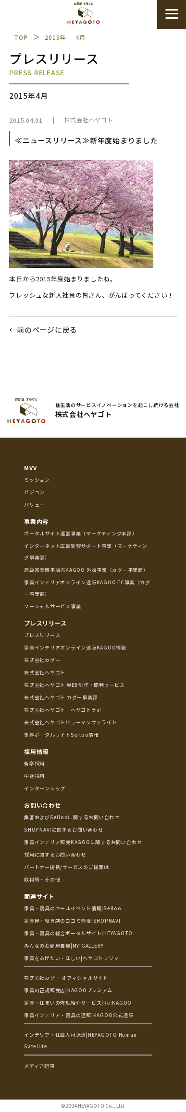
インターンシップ (44, 788)
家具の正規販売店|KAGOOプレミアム (68, 990)
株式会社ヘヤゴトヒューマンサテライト (70, 722)
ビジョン (34, 492)
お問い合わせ (42, 805)
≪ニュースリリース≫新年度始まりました (86, 140)
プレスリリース (45, 623)
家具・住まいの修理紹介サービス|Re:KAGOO (78, 1002)
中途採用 (34, 775)
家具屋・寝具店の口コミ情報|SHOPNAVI (72, 920)
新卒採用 (34, 763)
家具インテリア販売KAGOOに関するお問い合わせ (83, 842)
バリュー (34, 504)
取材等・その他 (42, 879)
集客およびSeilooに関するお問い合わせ (72, 817)
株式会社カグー (42, 659)
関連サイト (39, 896)
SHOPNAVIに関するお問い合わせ (63, 829)
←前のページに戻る (43, 329)
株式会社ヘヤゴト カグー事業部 (61, 697)
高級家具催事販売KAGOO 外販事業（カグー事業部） (86, 569)
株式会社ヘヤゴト (88, 120)
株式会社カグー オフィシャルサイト (66, 977)
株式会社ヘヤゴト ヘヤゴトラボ (62, 709)
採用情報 (36, 751)
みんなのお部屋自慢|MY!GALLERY (64, 945)
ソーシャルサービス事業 (52, 606)
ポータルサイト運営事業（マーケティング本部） (80, 533)
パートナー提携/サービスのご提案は (66, 866)
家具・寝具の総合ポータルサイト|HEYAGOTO (78, 933)
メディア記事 (39, 1065)
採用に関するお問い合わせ (55, 854)
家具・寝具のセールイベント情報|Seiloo (73, 908)
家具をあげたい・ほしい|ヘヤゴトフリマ (71, 957)
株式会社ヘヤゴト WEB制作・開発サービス (74, 684)
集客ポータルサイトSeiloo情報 (61, 734)
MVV (30, 467)
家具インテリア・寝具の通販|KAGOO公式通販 (78, 1015)
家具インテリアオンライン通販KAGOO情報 (75, 647)
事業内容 (36, 521)
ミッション (37, 479)
